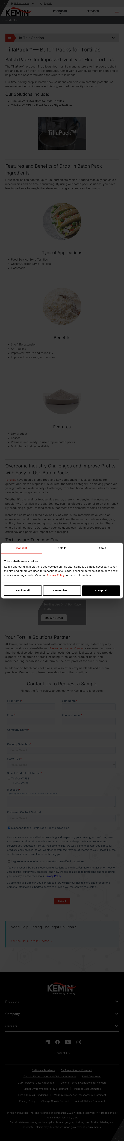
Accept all (101, 590)
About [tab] (102, 547)
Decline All (23, 590)
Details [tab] (62, 547)
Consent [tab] (21, 547)
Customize (62, 590)
